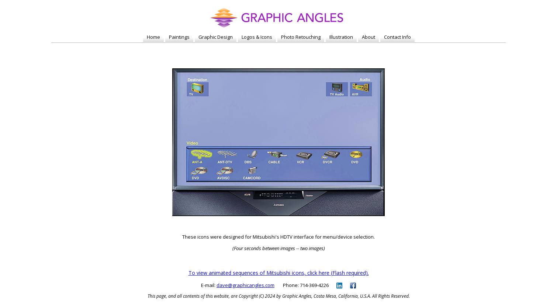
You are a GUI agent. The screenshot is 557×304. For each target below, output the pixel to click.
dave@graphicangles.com (245, 285)
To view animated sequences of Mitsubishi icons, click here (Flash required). (278, 272)
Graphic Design (215, 37)
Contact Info (397, 37)
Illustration (341, 37)
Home (153, 37)
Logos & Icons (257, 37)
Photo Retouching (301, 37)
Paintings (179, 37)
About (368, 37)
